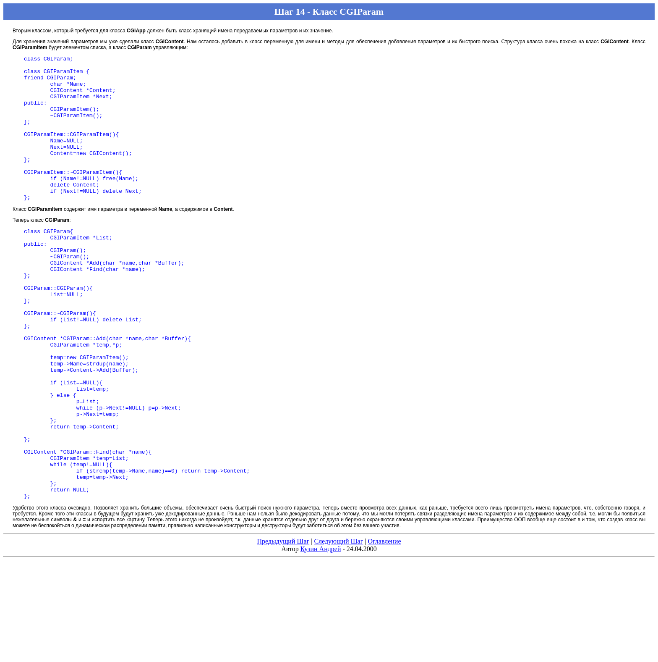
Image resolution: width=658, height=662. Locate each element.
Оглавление (384, 624)
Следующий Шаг (338, 624)
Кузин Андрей (320, 632)
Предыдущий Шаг (283, 624)
